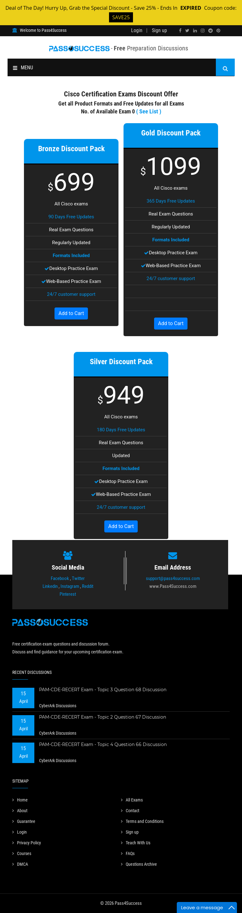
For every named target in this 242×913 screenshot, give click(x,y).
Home (20, 799)
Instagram (69, 586)
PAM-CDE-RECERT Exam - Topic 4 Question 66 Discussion (103, 744)
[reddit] (210, 30)
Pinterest (68, 594)
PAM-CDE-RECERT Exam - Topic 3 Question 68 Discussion (102, 689)
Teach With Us (135, 842)
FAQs (128, 853)
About (19, 810)
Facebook (60, 578)
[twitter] (187, 30)
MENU (23, 68)
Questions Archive (139, 864)
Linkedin (50, 586)
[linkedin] (195, 30)
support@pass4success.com (173, 578)
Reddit (87, 586)
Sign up (159, 30)
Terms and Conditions (142, 821)
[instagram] (203, 30)
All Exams (132, 799)
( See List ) (148, 111)
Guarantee (23, 821)
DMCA (20, 864)
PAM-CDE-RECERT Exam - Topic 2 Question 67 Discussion (102, 717)
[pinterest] (218, 30)
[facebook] (180, 30)
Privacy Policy (26, 842)
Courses (21, 853)
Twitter (78, 578)
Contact (130, 810)
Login (136, 30)
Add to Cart (71, 313)
